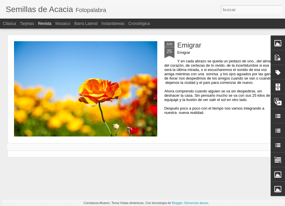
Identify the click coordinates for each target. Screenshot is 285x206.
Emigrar (189, 45)
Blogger (177, 203)
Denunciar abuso (196, 203)
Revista (45, 23)
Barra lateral (85, 23)
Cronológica (139, 23)
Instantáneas (112, 23)
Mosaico (62, 23)
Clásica (9, 23)
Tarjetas (27, 23)
